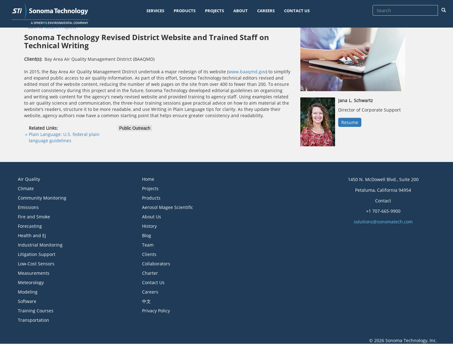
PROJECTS (214, 10)
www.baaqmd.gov (247, 72)
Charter (150, 273)
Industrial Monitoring (40, 245)
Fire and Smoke (34, 217)
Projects (150, 188)
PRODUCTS (185, 10)
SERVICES (155, 10)
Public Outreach (134, 128)
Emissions (28, 207)
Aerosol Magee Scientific (167, 207)
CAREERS (266, 10)
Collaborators (156, 264)
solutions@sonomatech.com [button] (383, 222)
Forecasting (30, 226)
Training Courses (35, 311)
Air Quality (29, 179)
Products (151, 198)
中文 (146, 301)
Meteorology (31, 282)
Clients (149, 254)
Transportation (33, 320)
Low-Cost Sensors (36, 264)
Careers (150, 292)
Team (148, 245)
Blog (146, 235)
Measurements (33, 273)
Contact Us (153, 282)
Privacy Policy (156, 311)
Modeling (28, 292)
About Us (151, 217)
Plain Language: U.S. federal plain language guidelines (64, 137)
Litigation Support (36, 254)
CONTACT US (297, 10)
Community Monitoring (42, 198)
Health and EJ (32, 235)
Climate (26, 188)
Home (148, 179)
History (149, 226)
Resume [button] (349, 122)
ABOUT (240, 10)
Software (27, 301)
